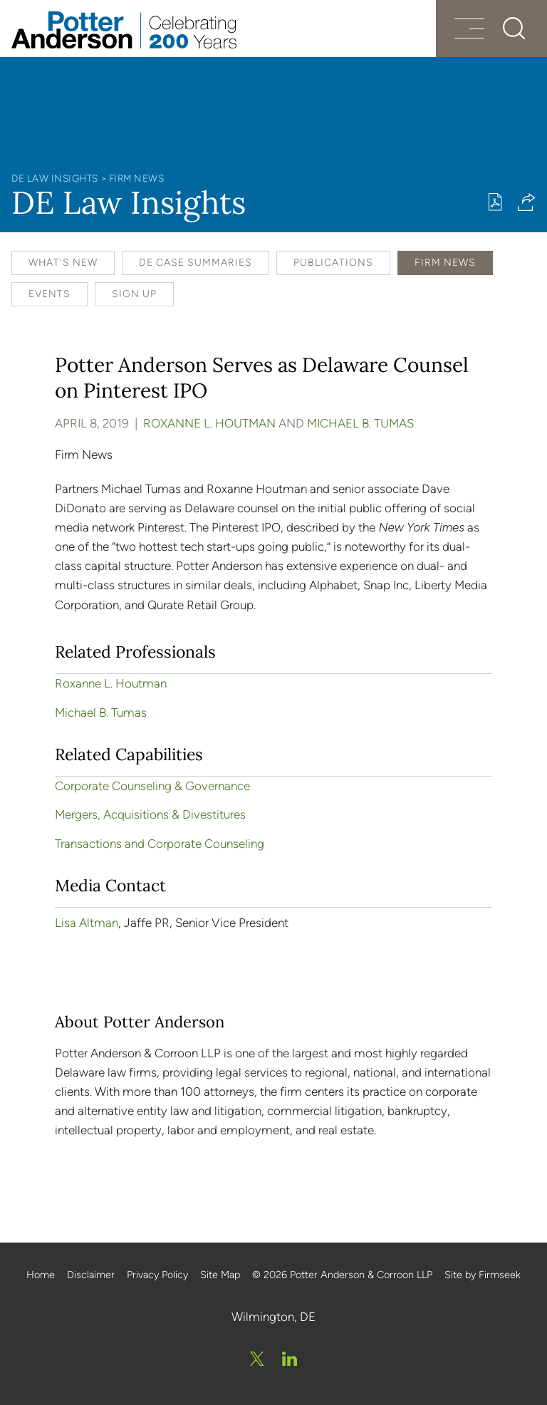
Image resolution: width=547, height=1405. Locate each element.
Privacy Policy (157, 1274)
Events (49, 293)
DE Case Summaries (195, 262)
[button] (527, 202)
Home (40, 1274)
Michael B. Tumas (360, 423)
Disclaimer (91, 1274)
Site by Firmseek (482, 1274)
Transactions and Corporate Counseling (159, 843)
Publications (333, 262)
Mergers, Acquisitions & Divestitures (150, 814)
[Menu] (469, 30)
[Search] (514, 28)
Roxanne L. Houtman (209, 423)
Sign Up (134, 293)
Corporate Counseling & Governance (152, 786)
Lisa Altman (86, 923)
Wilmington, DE (273, 1317)
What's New (63, 262)
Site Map (220, 1274)
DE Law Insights (54, 178)
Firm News (137, 178)
